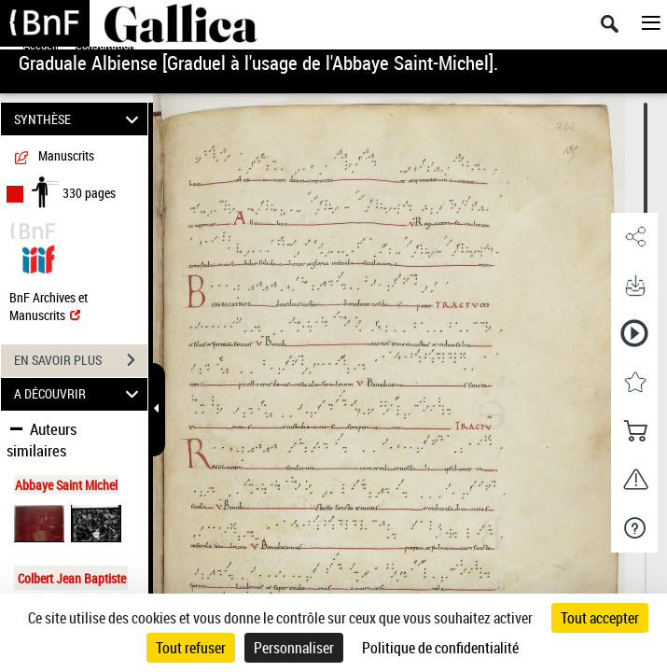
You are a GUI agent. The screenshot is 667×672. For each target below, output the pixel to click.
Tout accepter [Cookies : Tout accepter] (600, 618)
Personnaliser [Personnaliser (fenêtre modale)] (294, 647)
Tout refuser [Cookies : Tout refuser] (191, 647)
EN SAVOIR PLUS (80, 360)
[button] (634, 237)
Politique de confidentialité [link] (440, 647)
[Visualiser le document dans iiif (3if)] (38, 257)
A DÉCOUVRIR (79, 394)
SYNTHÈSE (79, 119)
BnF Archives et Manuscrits (48, 306)
